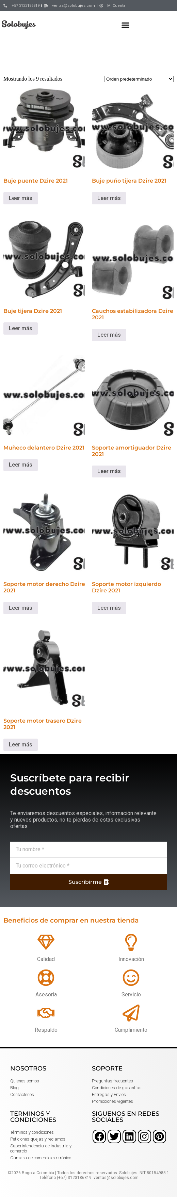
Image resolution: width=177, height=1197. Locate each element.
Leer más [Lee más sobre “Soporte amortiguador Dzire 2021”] (109, 471)
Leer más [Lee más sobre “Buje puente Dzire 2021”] (20, 198)
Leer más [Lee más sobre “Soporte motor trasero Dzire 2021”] (20, 744)
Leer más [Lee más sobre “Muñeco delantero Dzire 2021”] (20, 464)
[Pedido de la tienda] (139, 79)
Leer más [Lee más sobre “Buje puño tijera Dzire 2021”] (109, 198)
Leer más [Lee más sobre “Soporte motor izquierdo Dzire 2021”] (109, 608)
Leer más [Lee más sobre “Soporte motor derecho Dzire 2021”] (20, 608)
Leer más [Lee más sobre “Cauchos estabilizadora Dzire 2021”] (109, 335)
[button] (125, 24)
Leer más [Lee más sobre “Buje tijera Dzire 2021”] (20, 328)
